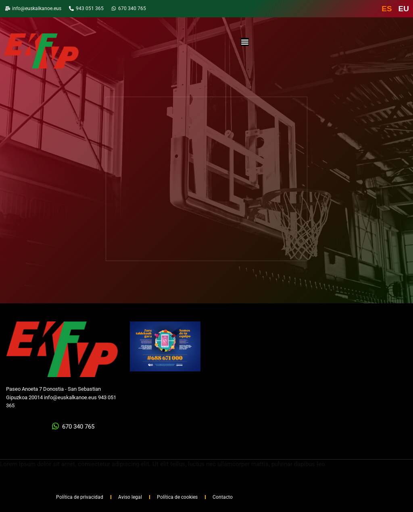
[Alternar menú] (245, 42)
